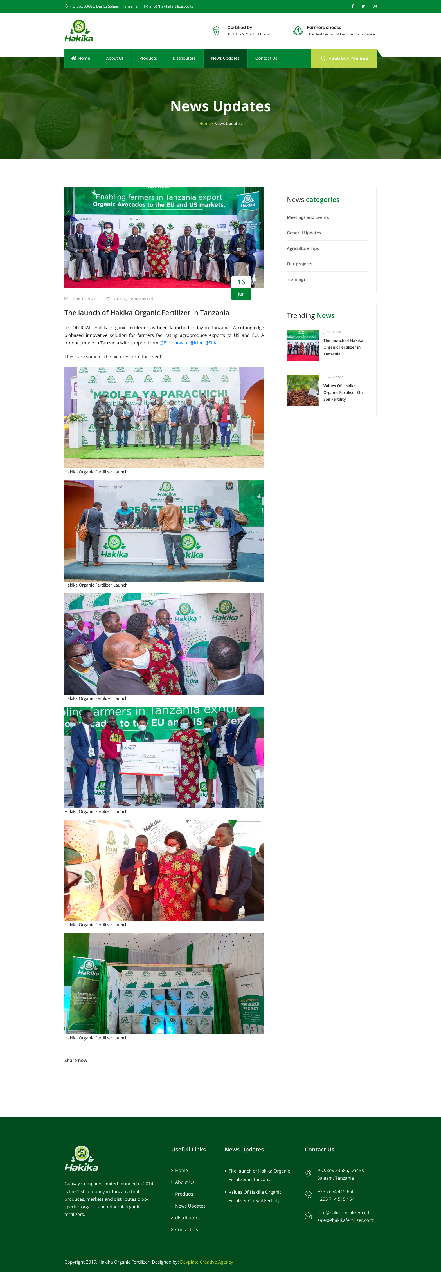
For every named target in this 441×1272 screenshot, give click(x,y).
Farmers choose (324, 27)
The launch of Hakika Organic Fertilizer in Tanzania (146, 312)
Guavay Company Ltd (129, 299)
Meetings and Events (308, 217)
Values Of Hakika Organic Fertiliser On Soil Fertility (343, 392)
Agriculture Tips (303, 248)
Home (80, 58)
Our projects (299, 264)
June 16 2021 (80, 299)
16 (241, 282)
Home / (206, 123)
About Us (115, 58)
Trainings (296, 279)
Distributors (184, 58)
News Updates (225, 58)
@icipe (197, 343)
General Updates (304, 233)
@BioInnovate (174, 343)
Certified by (240, 27)
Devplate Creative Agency (206, 1262)
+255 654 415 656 (344, 58)
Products (148, 58)
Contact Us (266, 58)
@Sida (211, 343)
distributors (187, 1218)
